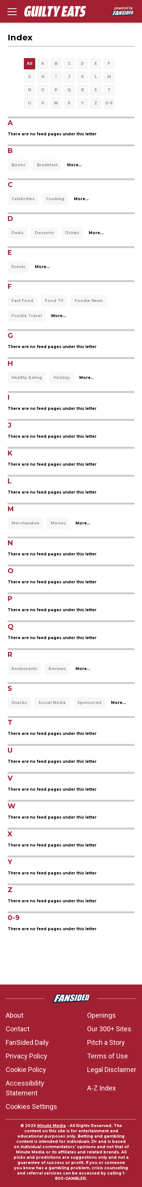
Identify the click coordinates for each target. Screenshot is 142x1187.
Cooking (55, 198)
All (29, 63)
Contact (18, 1029)
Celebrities (22, 198)
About (14, 1015)
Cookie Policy (26, 1070)
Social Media (52, 702)
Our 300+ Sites (109, 1029)
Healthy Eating (26, 377)
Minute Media (51, 1125)
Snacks (19, 702)
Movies (58, 523)
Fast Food (22, 300)
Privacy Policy (26, 1056)
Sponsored (89, 702)
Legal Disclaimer (111, 1070)
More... (74, 165)
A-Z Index (101, 1088)
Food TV (54, 300)
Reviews (57, 668)
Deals (17, 232)
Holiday (61, 377)
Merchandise (25, 523)
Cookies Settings (31, 1106)
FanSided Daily (27, 1042)
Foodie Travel (26, 315)
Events (18, 266)
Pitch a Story (106, 1042)
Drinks (72, 232)
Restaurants (24, 668)
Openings (101, 1015)
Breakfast (47, 165)
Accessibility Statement (25, 1088)
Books (18, 165)
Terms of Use (107, 1056)
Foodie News (89, 300)
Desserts (44, 232)
